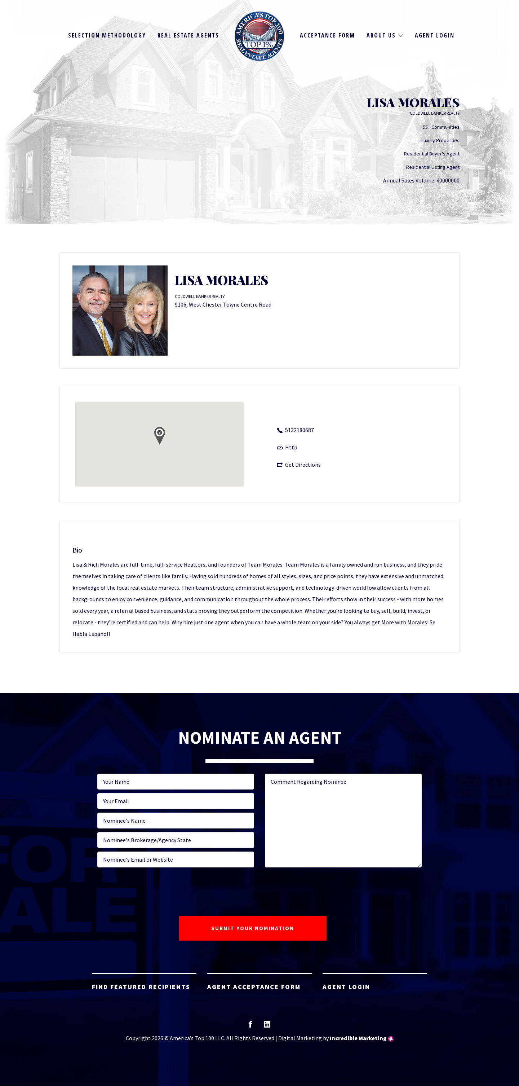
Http (291, 447)
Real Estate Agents (188, 35)
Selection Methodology (107, 35)
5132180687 (299, 430)
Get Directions (303, 464)
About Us (381, 35)
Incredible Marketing (358, 1038)
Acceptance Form (327, 35)
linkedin (267, 1026)
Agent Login (434, 35)
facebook (250, 1026)
